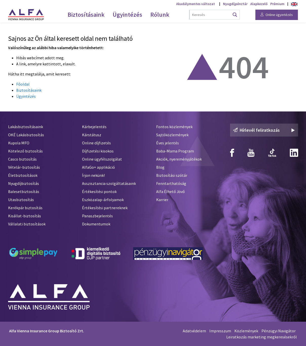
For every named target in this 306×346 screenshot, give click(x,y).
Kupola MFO (18, 142)
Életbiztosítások (22, 175)
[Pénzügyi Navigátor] (168, 253)
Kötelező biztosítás (25, 150)
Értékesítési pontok (99, 191)
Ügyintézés (26, 96)
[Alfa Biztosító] (49, 295)
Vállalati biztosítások (27, 223)
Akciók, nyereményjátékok (179, 159)
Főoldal (23, 84)
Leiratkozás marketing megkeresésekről (261, 336)
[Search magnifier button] (234, 14)
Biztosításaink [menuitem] (86, 14)
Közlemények (246, 330)
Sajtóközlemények (172, 134)
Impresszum (220, 330)
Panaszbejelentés (97, 215)
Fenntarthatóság (171, 183)
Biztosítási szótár (171, 175)
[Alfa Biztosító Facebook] (232, 153)
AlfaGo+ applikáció (98, 167)
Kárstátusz (91, 134)
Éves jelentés (167, 142)
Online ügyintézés (276, 14)
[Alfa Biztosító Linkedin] (294, 153)
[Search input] (211, 14)
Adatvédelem (194, 330)
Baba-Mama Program (175, 150)
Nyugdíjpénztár (235, 4)
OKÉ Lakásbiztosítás (26, 134)
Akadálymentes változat (195, 4)
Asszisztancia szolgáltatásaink (109, 183)
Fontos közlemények (174, 126)
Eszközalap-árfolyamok (103, 199)
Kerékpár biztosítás (25, 207)
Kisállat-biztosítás (24, 215)
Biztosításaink (29, 90)
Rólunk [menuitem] (159, 14)
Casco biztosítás (22, 159)
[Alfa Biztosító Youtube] (251, 153)
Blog (160, 167)
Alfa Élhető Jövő (170, 191)
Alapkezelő (259, 4)
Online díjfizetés (96, 142)
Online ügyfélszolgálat (102, 159)
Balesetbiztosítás (23, 191)
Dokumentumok (96, 223)
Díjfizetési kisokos (98, 150)
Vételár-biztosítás (24, 167)
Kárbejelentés (94, 126)
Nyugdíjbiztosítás (23, 183)
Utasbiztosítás (21, 199)
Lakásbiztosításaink (25, 126)
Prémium (277, 4)
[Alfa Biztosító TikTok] (272, 153)
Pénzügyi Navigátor (278, 330)
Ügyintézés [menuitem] (127, 14)
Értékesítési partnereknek (105, 207)
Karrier (162, 199)
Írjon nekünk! (93, 175)
